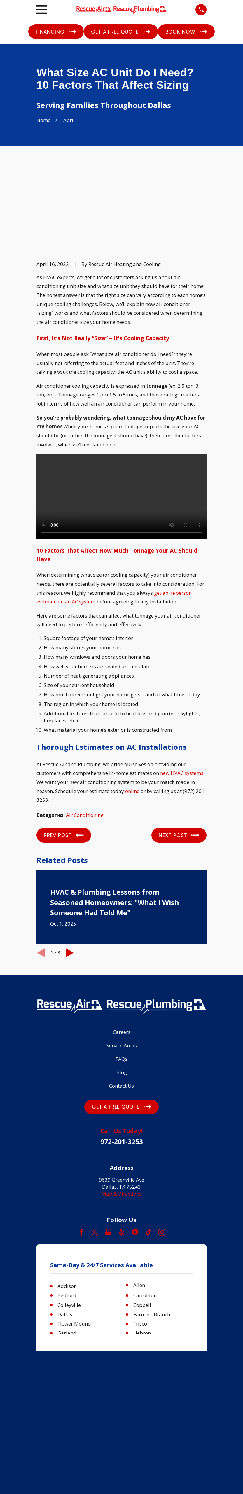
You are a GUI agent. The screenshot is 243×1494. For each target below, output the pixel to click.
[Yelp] (121, 1151)
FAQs (121, 978)
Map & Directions (121, 1113)
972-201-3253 (121, 1061)
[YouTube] (135, 1151)
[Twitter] (94, 1151)
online (132, 710)
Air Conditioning (85, 734)
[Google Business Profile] (108, 1151)
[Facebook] (81, 1151)
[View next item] (69, 872)
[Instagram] (161, 1151)
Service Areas (121, 964)
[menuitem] (44, 1328)
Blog (121, 991)
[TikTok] (148, 1151)
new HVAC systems (181, 692)
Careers (121, 951)
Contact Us (121, 1005)
